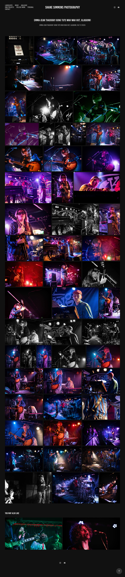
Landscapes (8, 5)
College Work (20, 7)
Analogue (24, 5)
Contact (7, 9)
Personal (31, 7)
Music (17, 5)
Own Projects (9, 7)
